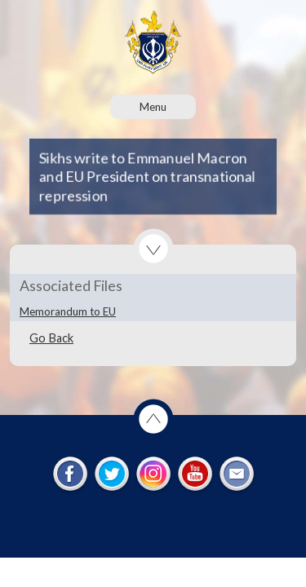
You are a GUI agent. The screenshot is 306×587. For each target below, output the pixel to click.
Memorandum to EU (68, 311)
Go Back (51, 338)
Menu (153, 106)
